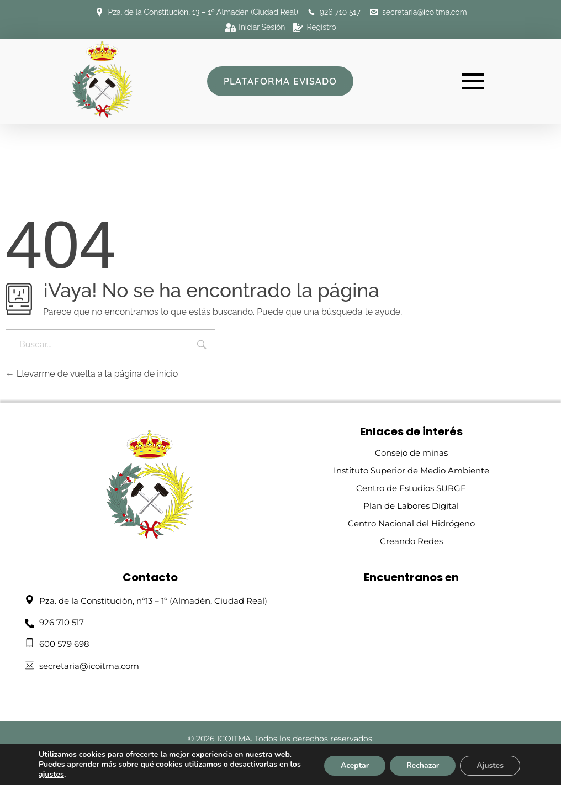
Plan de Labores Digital (411, 505)
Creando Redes (411, 541)
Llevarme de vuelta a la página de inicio (92, 373)
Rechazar (422, 765)
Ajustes (490, 765)
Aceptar (355, 765)
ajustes (51, 774)
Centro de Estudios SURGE (411, 488)
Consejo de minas (411, 452)
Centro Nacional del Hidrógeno (411, 523)
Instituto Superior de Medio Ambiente (411, 470)
